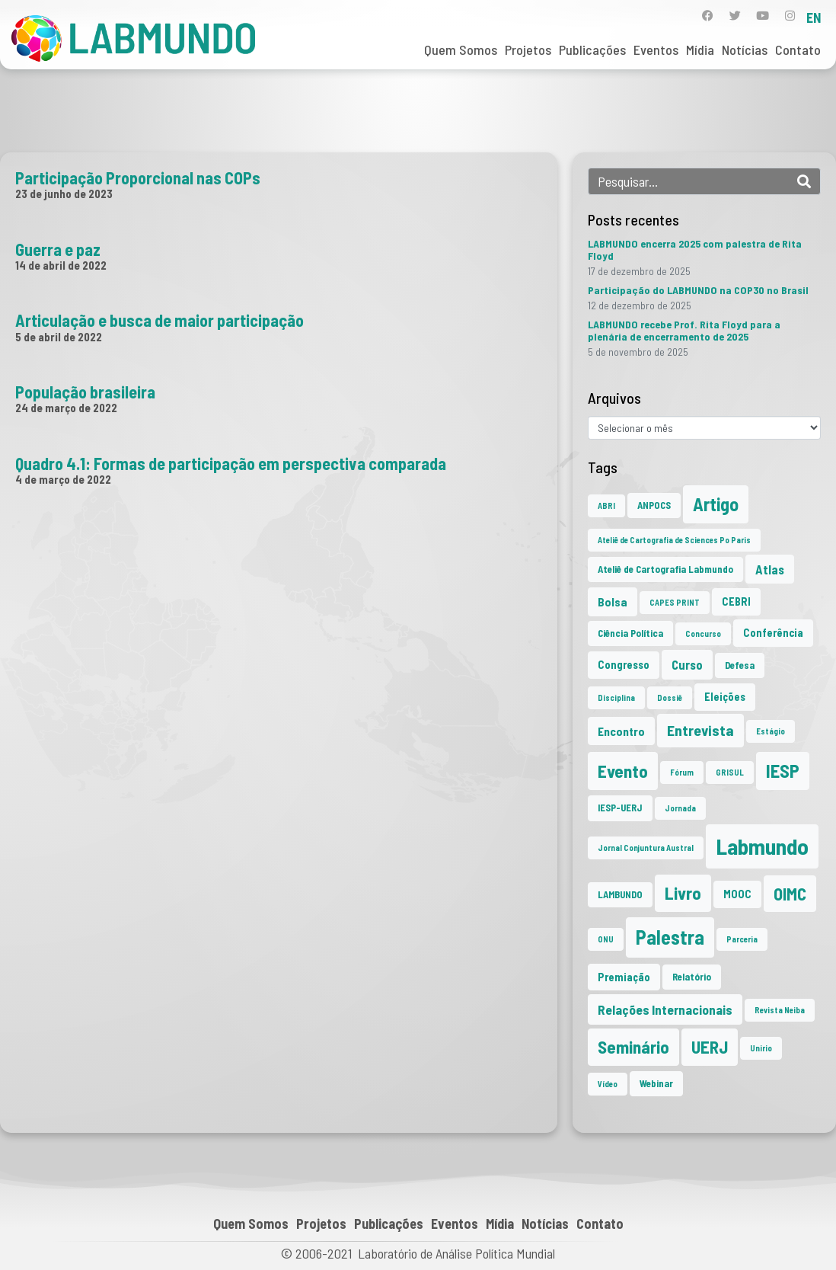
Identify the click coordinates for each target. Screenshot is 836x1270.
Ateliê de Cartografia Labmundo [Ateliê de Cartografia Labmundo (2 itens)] (665, 569)
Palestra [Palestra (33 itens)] (670, 937)
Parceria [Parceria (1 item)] (742, 939)
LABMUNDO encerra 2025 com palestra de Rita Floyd (695, 249)
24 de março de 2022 (66, 407)
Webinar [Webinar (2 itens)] (656, 1083)
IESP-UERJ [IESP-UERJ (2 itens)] (620, 807)
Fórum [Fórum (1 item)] (682, 772)
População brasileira (85, 391)
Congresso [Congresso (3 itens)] (623, 664)
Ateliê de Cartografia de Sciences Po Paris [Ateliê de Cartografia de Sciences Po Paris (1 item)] (674, 540)
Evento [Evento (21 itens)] (623, 771)
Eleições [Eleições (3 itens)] (724, 696)
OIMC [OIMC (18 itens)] (790, 893)
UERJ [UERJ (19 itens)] (709, 1046)
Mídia (700, 49)
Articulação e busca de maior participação (159, 320)
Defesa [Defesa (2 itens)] (740, 665)
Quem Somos (460, 49)
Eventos (655, 49)
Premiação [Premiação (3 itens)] (624, 977)
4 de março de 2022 (63, 479)
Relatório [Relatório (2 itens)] (691, 977)
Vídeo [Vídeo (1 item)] (607, 1084)
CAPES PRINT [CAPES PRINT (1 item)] (674, 602)
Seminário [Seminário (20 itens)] (633, 1046)
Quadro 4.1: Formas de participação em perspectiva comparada (230, 463)
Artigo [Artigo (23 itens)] (716, 504)
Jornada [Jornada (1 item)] (680, 808)
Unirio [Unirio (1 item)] (761, 1048)
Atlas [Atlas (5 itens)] (769, 569)
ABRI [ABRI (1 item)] (606, 505)
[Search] (804, 181)
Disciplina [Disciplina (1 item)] (616, 697)
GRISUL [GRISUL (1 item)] (730, 772)
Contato (798, 49)
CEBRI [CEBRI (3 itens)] (736, 601)
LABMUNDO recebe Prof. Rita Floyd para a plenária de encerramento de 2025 (684, 330)
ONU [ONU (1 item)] (606, 939)
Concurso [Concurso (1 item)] (703, 633)
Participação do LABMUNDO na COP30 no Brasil (698, 289)
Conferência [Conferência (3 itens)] (773, 632)
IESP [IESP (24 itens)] (782, 771)
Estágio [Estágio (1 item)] (770, 731)
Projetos (528, 49)
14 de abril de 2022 (61, 265)
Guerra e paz (58, 249)
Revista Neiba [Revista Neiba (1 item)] (780, 1010)
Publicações (592, 49)
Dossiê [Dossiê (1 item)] (669, 697)
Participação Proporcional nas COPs (137, 177)
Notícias (744, 49)
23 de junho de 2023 (64, 193)
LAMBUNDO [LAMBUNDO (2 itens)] (620, 894)
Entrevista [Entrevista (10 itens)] (700, 730)
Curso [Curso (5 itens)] (687, 664)
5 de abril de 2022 (58, 337)
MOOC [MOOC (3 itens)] (737, 894)
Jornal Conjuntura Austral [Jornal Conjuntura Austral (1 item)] (646, 848)
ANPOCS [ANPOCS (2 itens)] (654, 505)
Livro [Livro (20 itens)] (683, 893)
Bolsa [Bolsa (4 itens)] (612, 601)
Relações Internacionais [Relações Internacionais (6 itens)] (665, 1009)
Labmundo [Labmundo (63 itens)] (762, 846)
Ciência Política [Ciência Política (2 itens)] (630, 633)
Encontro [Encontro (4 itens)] (621, 731)
